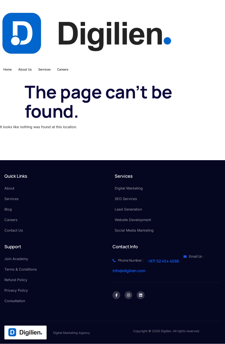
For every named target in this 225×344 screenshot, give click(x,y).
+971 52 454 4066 (163, 261)
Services (44, 69)
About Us (25, 69)
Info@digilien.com (128, 270)
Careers (62, 69)
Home (7, 69)
